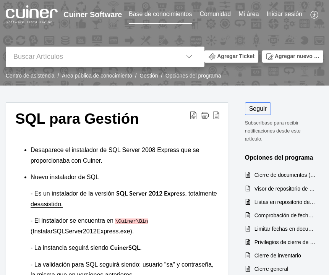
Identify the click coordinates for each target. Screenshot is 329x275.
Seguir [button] (258, 108)
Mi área (248, 14)
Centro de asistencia (30, 76)
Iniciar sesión (284, 14)
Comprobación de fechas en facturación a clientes (285, 215)
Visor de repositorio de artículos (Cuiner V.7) (285, 189)
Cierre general (271, 269)
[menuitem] (160, 14)
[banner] (164, 43)
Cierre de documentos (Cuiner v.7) (285, 175)
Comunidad (215, 14)
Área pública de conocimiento (97, 76)
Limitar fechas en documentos (285, 229)
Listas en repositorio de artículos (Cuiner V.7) (285, 202)
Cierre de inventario (277, 255)
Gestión (148, 76)
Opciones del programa (193, 76)
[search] (90, 57)
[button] (314, 14)
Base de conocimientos (160, 14)
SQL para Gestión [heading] (77, 118)
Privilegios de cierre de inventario (285, 242)
